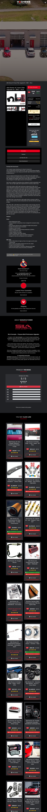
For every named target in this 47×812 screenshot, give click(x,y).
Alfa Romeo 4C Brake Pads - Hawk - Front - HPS (14, 683)
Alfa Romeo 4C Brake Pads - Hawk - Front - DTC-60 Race (14, 761)
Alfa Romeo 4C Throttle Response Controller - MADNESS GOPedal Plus (32, 722)
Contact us (30, 117)
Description (23, 151)
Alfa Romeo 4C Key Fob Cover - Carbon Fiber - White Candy (14, 722)
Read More (23, 295)
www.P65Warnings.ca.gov (12, 255)
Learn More (34, 136)
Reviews (23, 154)
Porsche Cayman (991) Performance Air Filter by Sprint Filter (32, 603)
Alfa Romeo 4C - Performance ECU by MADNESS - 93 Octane (14, 603)
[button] (24, 98)
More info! (38, 98)
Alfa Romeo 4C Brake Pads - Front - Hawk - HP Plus (32, 443)
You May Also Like (23, 157)
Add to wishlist (34, 124)
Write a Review (23, 386)
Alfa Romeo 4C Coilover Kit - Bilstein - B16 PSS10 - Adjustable (32, 481)
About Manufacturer (23, 161)
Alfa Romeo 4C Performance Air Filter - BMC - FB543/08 (32, 562)
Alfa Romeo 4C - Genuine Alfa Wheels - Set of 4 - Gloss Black (32, 683)
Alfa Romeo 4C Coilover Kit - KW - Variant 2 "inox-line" (32, 520)
